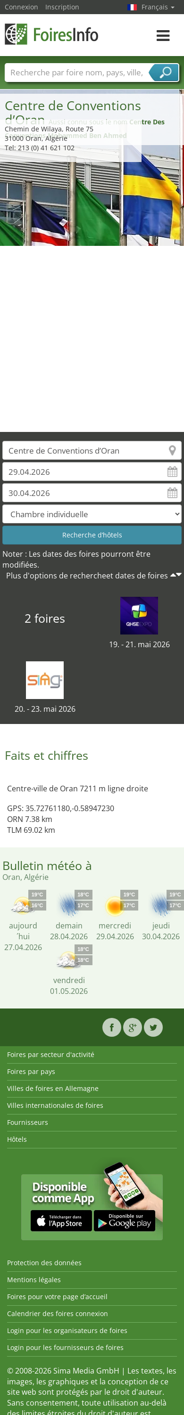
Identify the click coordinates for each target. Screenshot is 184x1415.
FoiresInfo (52, 34)
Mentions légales (34, 1279)
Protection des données (44, 1262)
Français (158, 6)
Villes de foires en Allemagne (53, 1088)
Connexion (21, 6)
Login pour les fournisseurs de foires (65, 1347)
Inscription (62, 6)
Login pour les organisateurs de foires (67, 1330)
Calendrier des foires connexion (57, 1313)
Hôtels (17, 1139)
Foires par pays (31, 1071)
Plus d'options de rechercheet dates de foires (87, 575)
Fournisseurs (27, 1122)
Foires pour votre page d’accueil (57, 1296)
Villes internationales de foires (55, 1105)
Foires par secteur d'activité (50, 1054)
